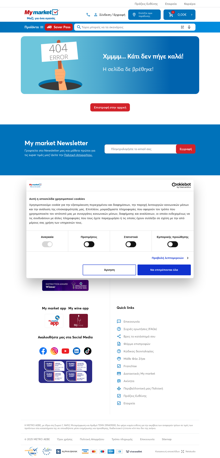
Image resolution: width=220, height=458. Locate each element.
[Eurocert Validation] (65, 371)
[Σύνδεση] (109, 14)
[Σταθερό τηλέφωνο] (88, 14)
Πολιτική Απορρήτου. (78, 155)
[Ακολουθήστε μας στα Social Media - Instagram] (54, 351)
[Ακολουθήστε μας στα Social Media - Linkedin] (76, 351)
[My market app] (54, 321)
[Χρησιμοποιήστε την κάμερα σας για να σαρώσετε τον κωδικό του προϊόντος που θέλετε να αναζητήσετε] (182, 27)
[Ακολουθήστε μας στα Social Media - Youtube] (65, 351)
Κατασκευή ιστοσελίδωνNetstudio (175, 451)
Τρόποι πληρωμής (122, 439)
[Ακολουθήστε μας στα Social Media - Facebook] (43, 351)
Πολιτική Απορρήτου (92, 439)
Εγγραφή (186, 149)
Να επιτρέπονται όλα (164, 269)
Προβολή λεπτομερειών (168, 257)
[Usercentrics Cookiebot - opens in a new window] (174, 185)
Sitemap (167, 439)
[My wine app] (78, 321)
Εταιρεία (171, 4)
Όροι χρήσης (64, 439)
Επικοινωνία (147, 439)
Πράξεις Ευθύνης (146, 4)
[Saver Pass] (59, 27)
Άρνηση (109, 269)
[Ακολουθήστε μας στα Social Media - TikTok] (87, 351)
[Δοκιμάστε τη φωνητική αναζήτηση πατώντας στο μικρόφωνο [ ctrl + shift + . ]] (189, 27)
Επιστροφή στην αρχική (110, 107)
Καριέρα (189, 4)
